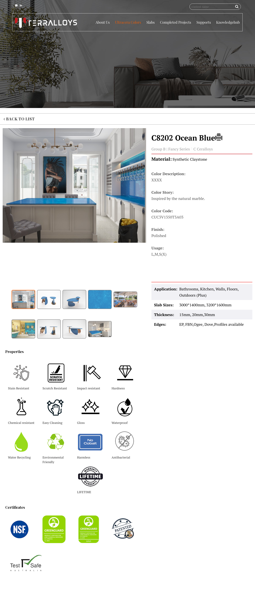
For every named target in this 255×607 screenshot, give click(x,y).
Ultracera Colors (128, 22)
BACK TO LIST (19, 134)
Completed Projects (175, 22)
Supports (203, 22)
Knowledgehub (228, 22)
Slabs (150, 22)
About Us (102, 22)
